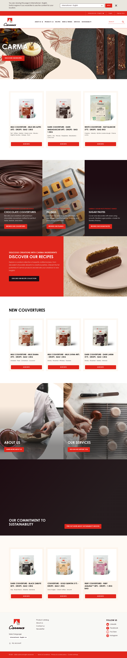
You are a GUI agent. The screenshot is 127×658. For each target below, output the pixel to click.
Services (77, 22)
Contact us (40, 626)
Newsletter (40, 629)
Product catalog (42, 620)
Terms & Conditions (44, 654)
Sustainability (86, 22)
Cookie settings (73, 654)
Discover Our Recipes (13, 58)
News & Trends (67, 22)
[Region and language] (82, 6)
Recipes (57, 22)
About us (39, 623)
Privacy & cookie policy (59, 654)
